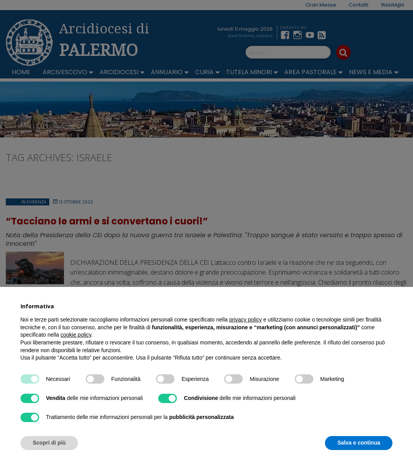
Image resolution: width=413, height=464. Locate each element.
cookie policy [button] (75, 335)
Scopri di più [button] (49, 443)
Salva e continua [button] (358, 443)
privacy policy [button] (245, 319)
